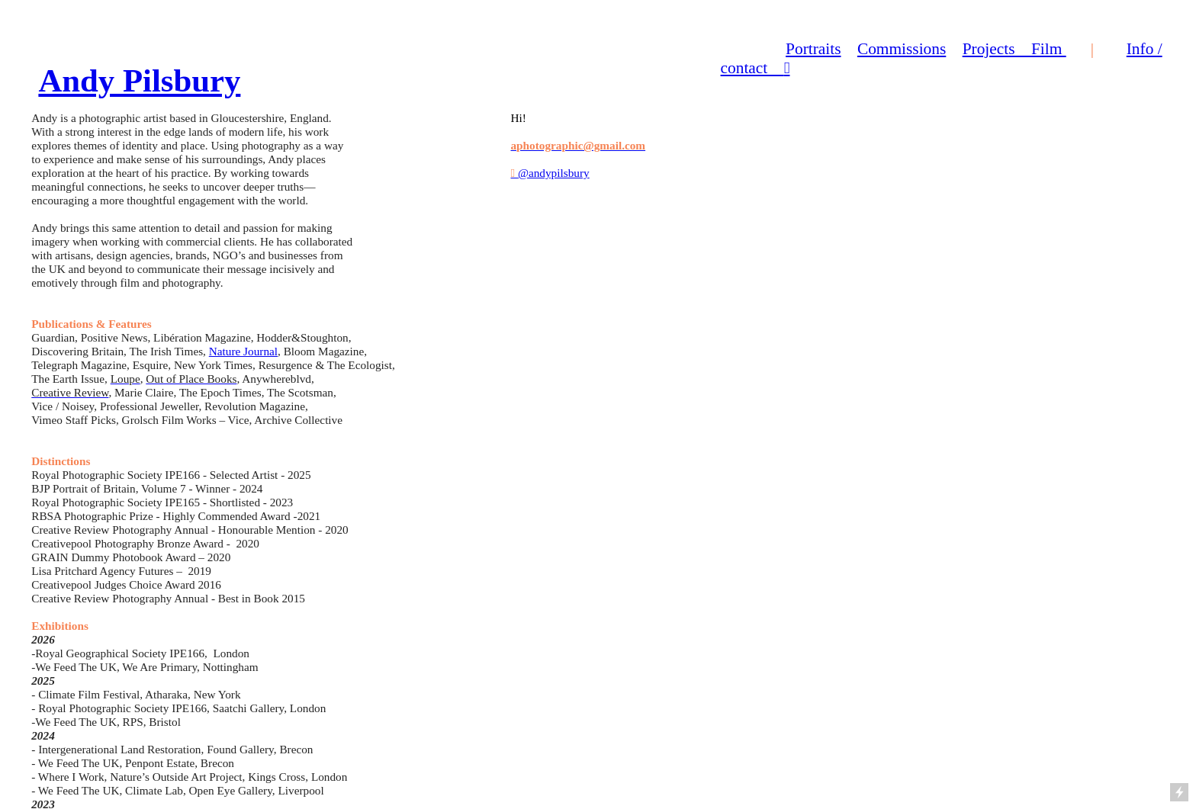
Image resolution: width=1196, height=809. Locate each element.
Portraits (813, 49)
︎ (787, 68)
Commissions (901, 49)
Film (1048, 49)
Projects (997, 49)
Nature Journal (243, 351)
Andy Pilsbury (139, 80)
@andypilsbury (549, 172)
